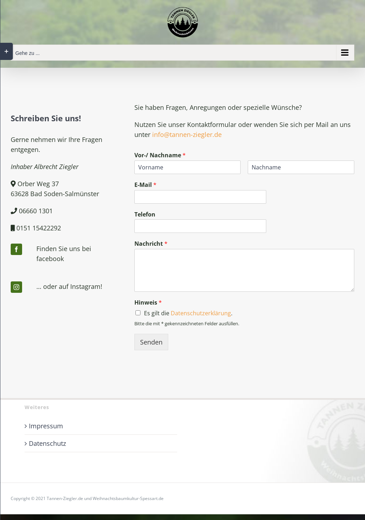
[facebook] (16, 249)
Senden (151, 342)
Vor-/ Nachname (160, 155)
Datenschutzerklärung (201, 313)
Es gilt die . (188, 313)
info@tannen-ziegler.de (187, 134)
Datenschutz (47, 443)
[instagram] (16, 287)
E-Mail (145, 185)
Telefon (144, 214)
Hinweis (148, 302)
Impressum (46, 426)
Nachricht (151, 244)
